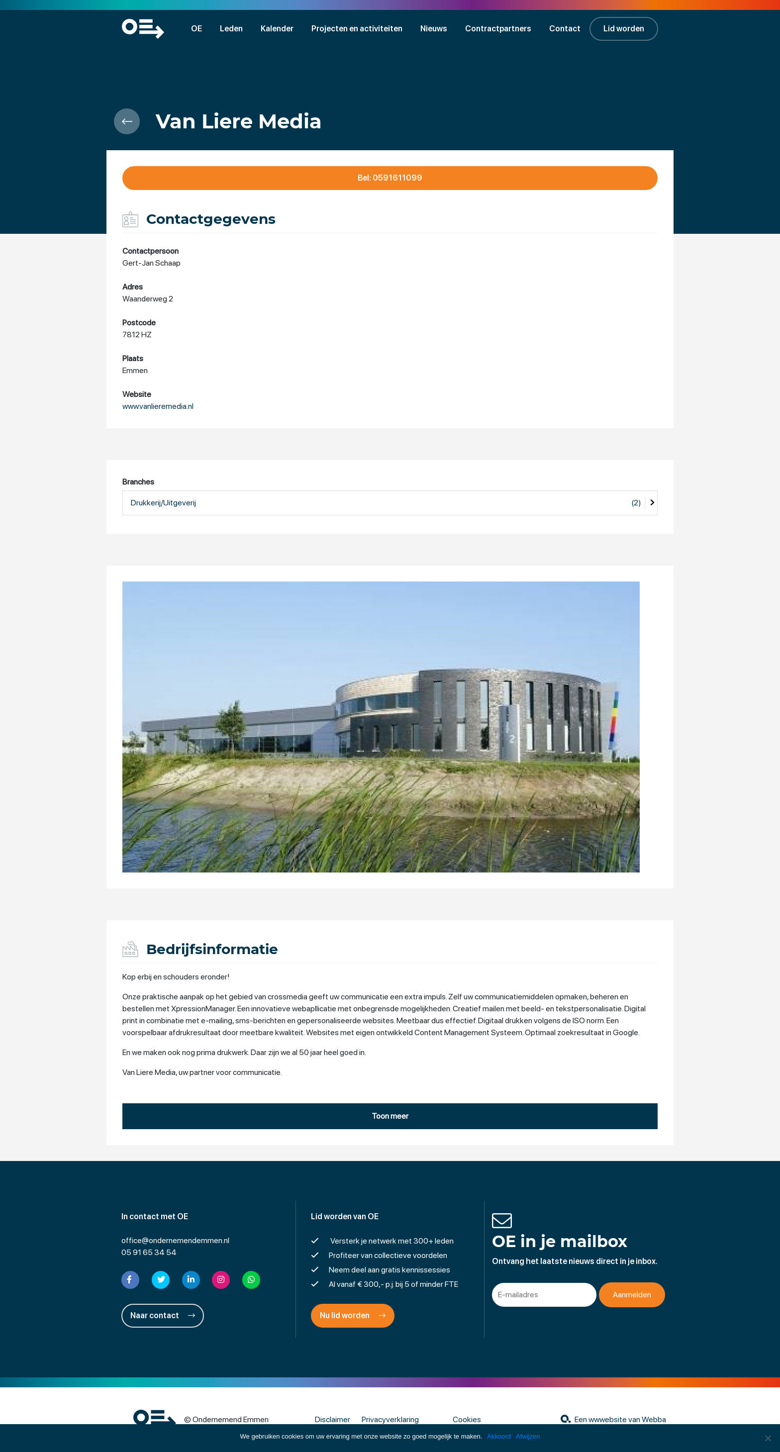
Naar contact (162, 1315)
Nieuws (433, 28)
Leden (231, 28)
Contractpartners (498, 28)
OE (196, 28)
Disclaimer (332, 1419)
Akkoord (499, 1436)
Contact (565, 28)
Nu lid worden (353, 1315)
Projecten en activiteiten (356, 28)
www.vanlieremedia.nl (158, 406)
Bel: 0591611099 (390, 178)
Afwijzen (528, 1436)
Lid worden (623, 28)
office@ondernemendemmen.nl (175, 1240)
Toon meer (390, 1116)
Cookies (467, 1419)
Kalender (277, 28)
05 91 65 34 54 (149, 1252)
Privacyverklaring (390, 1419)
